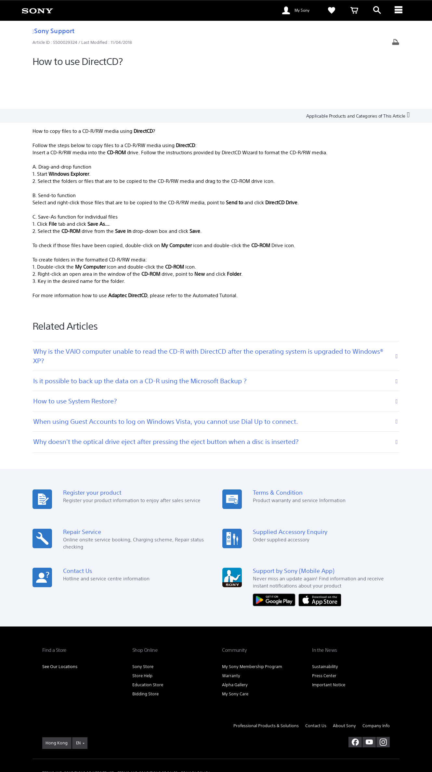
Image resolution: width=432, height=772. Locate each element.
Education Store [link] (147, 649)
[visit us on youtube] (369, 706)
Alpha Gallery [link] (235, 649)
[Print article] (395, 42)
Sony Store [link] (142, 630)
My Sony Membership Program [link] (252, 630)
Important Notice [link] (328, 649)
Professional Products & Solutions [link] (266, 689)
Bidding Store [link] (145, 658)
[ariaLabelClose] (399, 10)
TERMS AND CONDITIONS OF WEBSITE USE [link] (78, 736)
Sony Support (53, 30)
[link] (37, 10)
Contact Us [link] (315, 689)
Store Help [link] (142, 639)
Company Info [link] (376, 689)
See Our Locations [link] (59, 630)
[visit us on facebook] (355, 706)
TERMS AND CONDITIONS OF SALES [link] (148, 736)
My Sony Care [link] (235, 658)
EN (78, 706)
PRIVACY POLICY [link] (195, 736)
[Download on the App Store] (319, 563)
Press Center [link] (324, 639)
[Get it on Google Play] (275, 563)
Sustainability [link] (325, 630)
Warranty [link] (231, 639)
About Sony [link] (344, 689)
